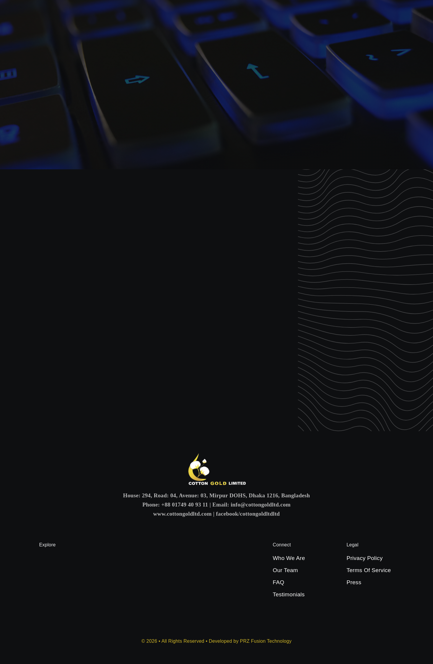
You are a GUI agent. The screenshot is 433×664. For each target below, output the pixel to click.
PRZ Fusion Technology (266, 641)
